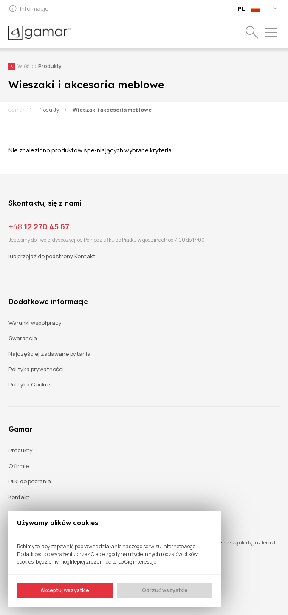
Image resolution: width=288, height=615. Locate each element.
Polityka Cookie (29, 384)
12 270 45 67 (38, 226)
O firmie (18, 466)
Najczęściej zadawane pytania (49, 354)
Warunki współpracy (35, 323)
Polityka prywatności (36, 369)
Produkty (48, 109)
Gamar (16, 109)
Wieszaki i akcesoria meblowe (112, 109)
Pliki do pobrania (29, 481)
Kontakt (85, 256)
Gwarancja (22, 338)
